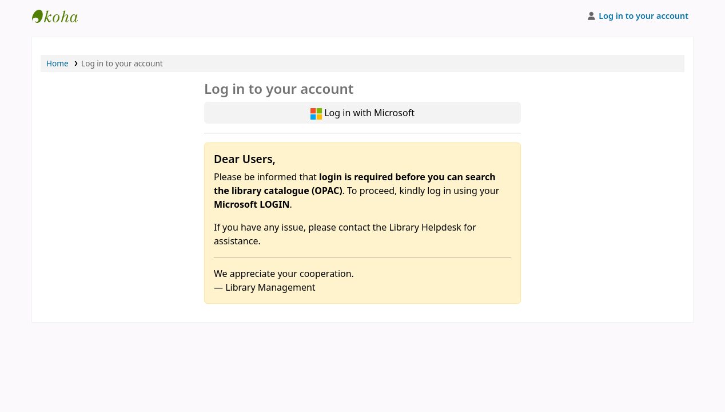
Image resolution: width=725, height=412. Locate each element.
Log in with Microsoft (362, 113)
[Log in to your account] (637, 16)
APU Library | (60, 16)
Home (57, 63)
